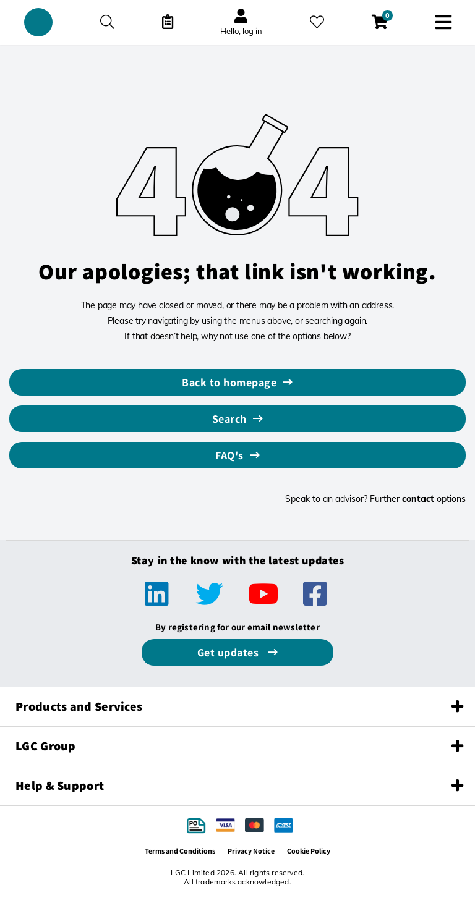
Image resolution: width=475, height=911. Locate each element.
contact (418, 498)
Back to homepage (229, 382)
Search (229, 419)
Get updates (229, 652)
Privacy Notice (251, 850)
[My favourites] (317, 22)
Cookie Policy (308, 850)
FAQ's (229, 455)
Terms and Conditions (180, 850)
